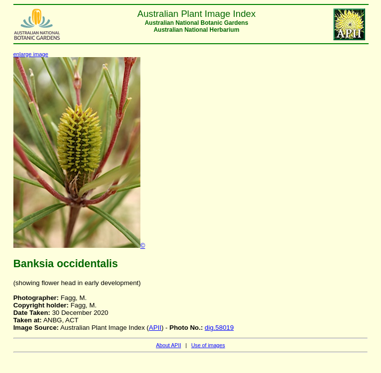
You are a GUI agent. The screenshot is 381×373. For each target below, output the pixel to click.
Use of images (208, 345)
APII (155, 327)
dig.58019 (219, 327)
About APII (168, 345)
